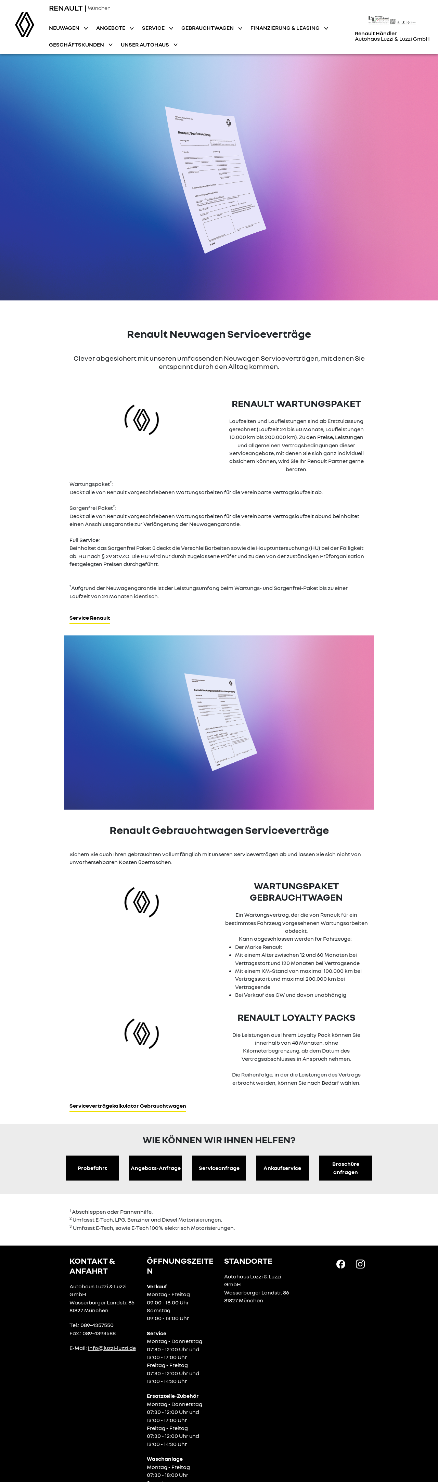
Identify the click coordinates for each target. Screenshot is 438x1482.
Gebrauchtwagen (208, 27)
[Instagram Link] (360, 1263)
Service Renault (89, 617)
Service (154, 27)
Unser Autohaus (145, 44)
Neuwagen (64, 27)
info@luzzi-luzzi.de (112, 1347)
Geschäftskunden (77, 44)
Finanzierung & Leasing (285, 27)
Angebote (111, 27)
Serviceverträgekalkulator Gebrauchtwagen (127, 1105)
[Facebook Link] (340, 1263)
